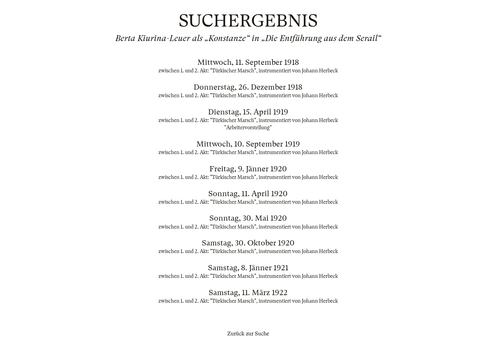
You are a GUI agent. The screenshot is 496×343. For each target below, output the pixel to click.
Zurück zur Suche (248, 334)
